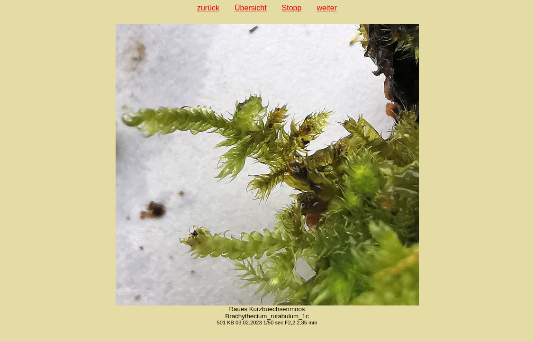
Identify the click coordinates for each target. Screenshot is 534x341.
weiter (327, 8)
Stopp (292, 8)
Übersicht (251, 8)
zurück (208, 8)
